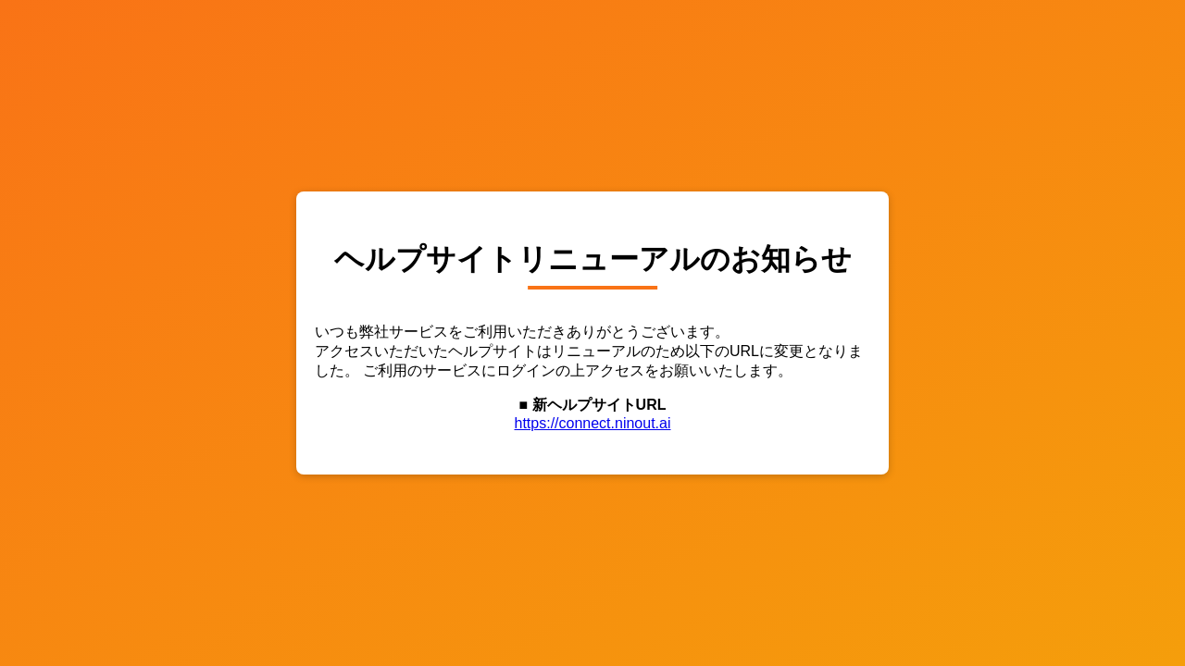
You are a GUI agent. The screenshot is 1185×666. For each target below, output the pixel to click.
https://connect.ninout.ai (593, 423)
